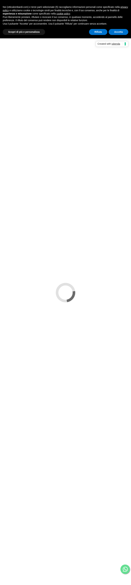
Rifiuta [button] (98, 32)
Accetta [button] (118, 32)
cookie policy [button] (63, 13)
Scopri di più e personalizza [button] (24, 32)
